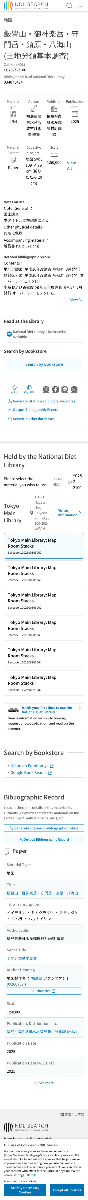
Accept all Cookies (67, 1190)
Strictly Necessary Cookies (25, 1190)
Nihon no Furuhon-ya (32, 765)
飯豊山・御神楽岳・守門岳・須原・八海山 (42, 893)
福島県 (36, 978)
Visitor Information (70, 512)
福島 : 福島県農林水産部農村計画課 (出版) (42, 1031)
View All (71, 165)
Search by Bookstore (44, 364)
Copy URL (29, 389)
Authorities (44, 990)
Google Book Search (31, 772)
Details (31, 1175)
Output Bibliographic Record (33, 409)
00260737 (15, 984)
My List (14, 389)
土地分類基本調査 (22, 958)
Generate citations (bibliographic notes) (42, 401)
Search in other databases (31, 418)
